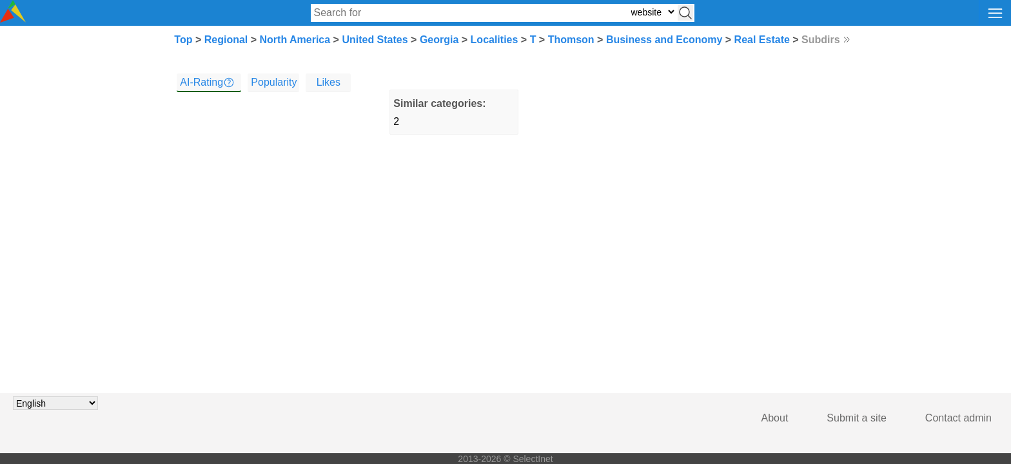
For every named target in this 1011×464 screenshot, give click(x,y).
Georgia (439, 39)
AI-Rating (201, 82)
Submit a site (856, 417)
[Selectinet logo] (13, 19)
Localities (494, 39)
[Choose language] (55, 403)
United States (374, 39)
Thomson (571, 39)
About (775, 417)
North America (295, 39)
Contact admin (958, 417)
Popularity (274, 82)
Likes (328, 82)
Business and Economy (664, 39)
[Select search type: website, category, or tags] (652, 12)
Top (183, 39)
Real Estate (762, 39)
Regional (226, 39)
